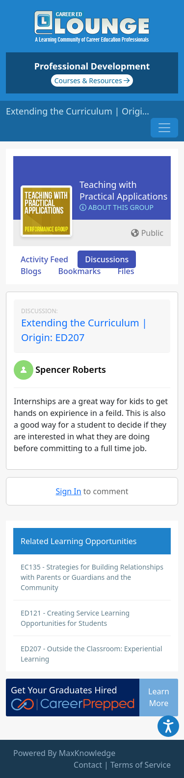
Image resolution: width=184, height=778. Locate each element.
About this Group (116, 207)
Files (125, 271)
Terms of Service (140, 764)
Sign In (68, 491)
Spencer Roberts (70, 369)
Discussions (107, 259)
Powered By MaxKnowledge (64, 753)
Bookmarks (79, 271)
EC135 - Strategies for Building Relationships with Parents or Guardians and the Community (92, 577)
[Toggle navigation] (164, 127)
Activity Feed (44, 259)
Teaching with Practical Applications (123, 190)
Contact (88, 764)
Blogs (31, 271)
